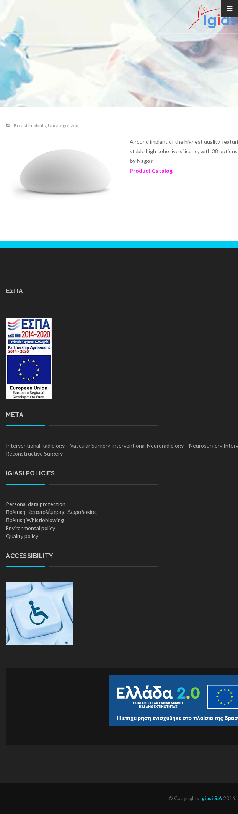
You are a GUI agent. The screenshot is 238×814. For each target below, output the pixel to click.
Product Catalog (151, 170)
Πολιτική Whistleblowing (35, 520)
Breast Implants (30, 125)
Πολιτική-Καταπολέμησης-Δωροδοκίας (51, 512)
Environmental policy (30, 528)
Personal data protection (35, 504)
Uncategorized (63, 125)
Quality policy (22, 536)
